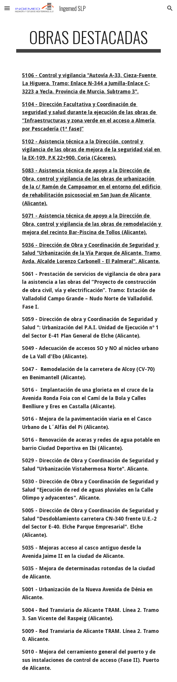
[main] (88, 40)
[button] (7, 8)
